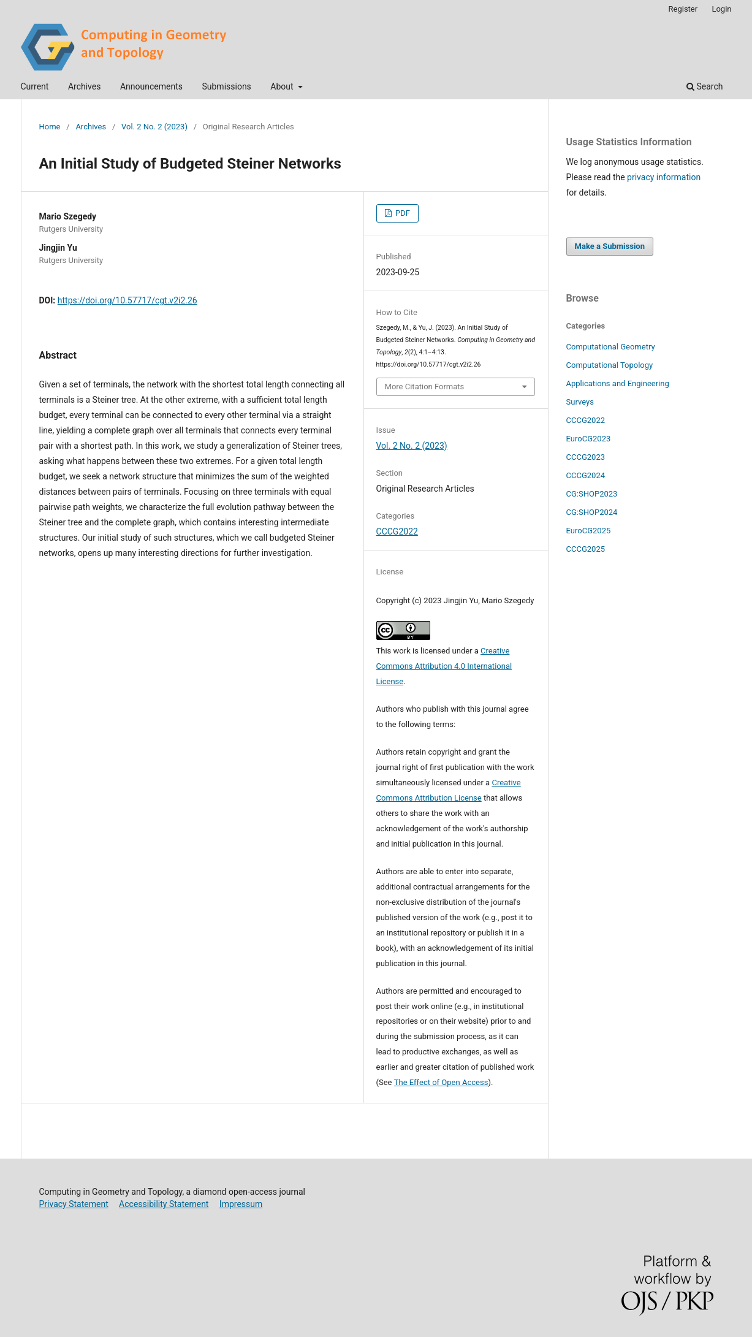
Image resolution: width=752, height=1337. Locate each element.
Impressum (240, 1204)
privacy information (664, 177)
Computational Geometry (610, 346)
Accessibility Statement (163, 1204)
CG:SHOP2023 (592, 493)
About (282, 86)
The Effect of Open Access (441, 1082)
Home (50, 126)
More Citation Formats (425, 386)
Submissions (226, 86)
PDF (401, 213)
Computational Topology (609, 365)
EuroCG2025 (588, 530)
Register (683, 8)
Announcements (151, 86)
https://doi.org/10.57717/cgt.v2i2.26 (127, 300)
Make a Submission (610, 246)
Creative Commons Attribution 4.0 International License (444, 666)
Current (35, 86)
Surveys (580, 401)
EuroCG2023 (588, 438)
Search (704, 86)
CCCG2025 (586, 549)
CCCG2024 (586, 475)
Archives (84, 86)
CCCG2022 (397, 531)
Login (721, 8)
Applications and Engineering (617, 383)
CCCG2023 (586, 457)
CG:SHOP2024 (592, 512)
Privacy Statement (73, 1204)
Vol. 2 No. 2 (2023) (154, 126)
